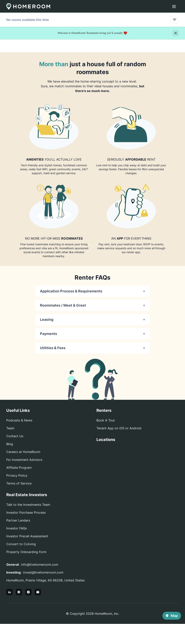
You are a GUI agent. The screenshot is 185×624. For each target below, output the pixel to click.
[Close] (175, 33)
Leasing (92, 319)
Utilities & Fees (92, 348)
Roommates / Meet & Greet (92, 305)
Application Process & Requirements (92, 291)
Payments (92, 334)
